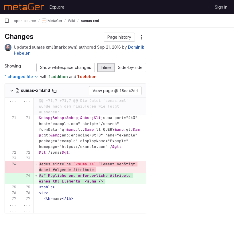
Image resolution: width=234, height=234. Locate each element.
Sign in (221, 7)
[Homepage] (24, 6)
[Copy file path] (54, 90)
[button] (119, 37)
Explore (57, 7)
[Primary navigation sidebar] (6, 20)
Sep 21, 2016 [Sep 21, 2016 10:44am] (109, 47)
